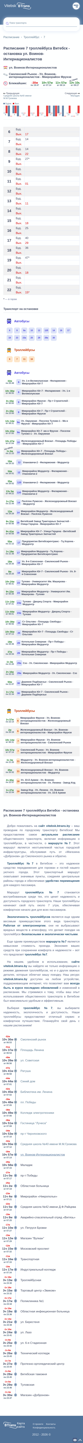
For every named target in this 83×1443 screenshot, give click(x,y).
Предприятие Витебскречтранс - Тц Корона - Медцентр (40, 543)
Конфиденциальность (44, 1428)
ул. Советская (21, 1060)
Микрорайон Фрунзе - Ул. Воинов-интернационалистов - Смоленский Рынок (38, 741)
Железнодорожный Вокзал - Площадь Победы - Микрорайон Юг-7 (41, 442)
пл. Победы (19, 1102)
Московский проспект (26, 1249)
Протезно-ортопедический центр (33, 1364)
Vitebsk (10, 6)
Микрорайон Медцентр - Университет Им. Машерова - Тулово (38, 593)
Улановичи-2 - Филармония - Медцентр (37, 462)
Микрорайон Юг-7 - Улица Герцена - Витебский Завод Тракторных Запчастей (41, 533)
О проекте (38, 1424)
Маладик (17, 1165)
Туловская (18, 1385)
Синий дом (19, 1081)
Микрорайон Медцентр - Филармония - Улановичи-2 (37, 472)
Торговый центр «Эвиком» (29, 1291)
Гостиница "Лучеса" (25, 1123)
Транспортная (21, 1259)
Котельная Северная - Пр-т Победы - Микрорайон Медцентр (35, 643)
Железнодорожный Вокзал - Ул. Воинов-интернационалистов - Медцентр (37, 771)
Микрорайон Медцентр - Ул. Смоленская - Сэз (41, 673)
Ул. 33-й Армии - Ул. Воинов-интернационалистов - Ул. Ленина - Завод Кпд (40, 781)
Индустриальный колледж (29, 1270)
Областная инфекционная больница (36, 1311)
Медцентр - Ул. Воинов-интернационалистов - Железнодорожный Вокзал (40, 761)
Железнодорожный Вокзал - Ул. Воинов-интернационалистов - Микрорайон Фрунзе (39, 731)
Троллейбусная (22, 1280)
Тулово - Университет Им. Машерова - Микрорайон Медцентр (36, 583)
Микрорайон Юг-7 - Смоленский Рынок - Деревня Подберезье (37, 693)
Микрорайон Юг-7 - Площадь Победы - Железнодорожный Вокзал (36, 452)
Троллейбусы (20, 350)
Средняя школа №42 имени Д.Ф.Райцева (39, 1207)
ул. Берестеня (21, 1322)
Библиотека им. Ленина (27, 1092)
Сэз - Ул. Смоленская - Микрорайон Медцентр (41, 663)
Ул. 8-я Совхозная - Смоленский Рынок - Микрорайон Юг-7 (37, 563)
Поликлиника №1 (23, 1301)
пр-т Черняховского (25, 1134)
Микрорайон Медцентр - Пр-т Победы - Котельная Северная (37, 653)
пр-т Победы (20, 1176)
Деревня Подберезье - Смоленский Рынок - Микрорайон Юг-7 (39, 683)
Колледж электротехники (28, 1113)
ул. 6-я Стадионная (24, 1343)
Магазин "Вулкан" (23, 1238)
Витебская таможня (25, 1374)
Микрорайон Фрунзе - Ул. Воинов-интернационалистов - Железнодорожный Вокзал (38, 720)
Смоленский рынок (24, 1040)
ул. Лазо (17, 1332)
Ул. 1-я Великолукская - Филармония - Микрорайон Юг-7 (36, 382)
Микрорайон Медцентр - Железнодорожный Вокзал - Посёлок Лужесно (39, 512)
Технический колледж (26, 1353)
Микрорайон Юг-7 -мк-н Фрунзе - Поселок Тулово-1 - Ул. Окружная (38, 432)
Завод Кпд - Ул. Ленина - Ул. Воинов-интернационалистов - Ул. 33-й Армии (36, 791)
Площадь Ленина (23, 1050)
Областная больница (26, 1186)
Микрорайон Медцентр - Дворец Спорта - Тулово (38, 613)
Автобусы (17, 321)
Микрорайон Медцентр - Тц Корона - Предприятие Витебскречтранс (35, 553)
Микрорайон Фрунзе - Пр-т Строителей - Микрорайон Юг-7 (37, 402)
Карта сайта (21, 1425)
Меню (76, 6)
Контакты (51, 1424)
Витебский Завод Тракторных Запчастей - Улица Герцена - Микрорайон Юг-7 (38, 523)
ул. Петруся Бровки (24, 1228)
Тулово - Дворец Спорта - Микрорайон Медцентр (37, 603)
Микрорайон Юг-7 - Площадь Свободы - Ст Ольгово (39, 633)
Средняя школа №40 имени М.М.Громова (40, 1144)
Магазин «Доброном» (26, 1395)
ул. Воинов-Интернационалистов (33, 67)
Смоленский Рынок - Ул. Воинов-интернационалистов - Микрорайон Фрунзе (40, 75)
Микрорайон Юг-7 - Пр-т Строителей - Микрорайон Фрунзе (36, 412)
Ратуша (17, 1071)
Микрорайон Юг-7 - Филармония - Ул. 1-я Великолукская (38, 392)
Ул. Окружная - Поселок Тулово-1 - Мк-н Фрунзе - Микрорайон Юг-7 (37, 422)
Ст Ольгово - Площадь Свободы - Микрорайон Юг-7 (34, 623)
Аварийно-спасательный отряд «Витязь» (39, 1217)
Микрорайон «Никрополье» (30, 1197)
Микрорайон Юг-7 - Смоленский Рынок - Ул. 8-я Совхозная (41, 573)
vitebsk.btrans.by (58, 826)
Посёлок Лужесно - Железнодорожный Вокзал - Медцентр (41, 502)
